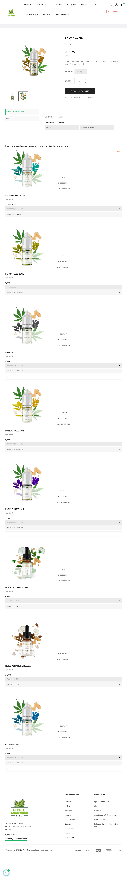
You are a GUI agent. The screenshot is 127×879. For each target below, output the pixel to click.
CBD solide (69, 851)
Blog (96, 829)
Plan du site (69, 860)
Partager (65, 67)
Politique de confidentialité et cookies (106, 848)
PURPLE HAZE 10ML (14, 532)
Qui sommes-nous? (102, 824)
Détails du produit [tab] (18, 135)
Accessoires (70, 855)
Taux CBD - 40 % (13, 628)
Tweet (70, 67)
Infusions (68, 833)
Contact (97, 833)
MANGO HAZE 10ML (14, 454)
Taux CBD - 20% (13, 707)
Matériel (68, 838)
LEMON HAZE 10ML (14, 297)
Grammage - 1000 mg (15, 315)
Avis (11, 141)
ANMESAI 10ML (12, 375)
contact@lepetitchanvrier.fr (16, 861)
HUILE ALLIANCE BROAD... (18, 689)
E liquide (68, 824)
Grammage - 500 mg (14, 236)
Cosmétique (70, 842)
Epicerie (68, 847)
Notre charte (99, 842)
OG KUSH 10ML (12, 767)
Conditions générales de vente (106, 838)
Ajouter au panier (79, 114)
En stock (49, 140)
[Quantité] (79, 104)
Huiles (67, 829)
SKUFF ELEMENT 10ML (16, 218)
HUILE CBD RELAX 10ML (16, 610)
